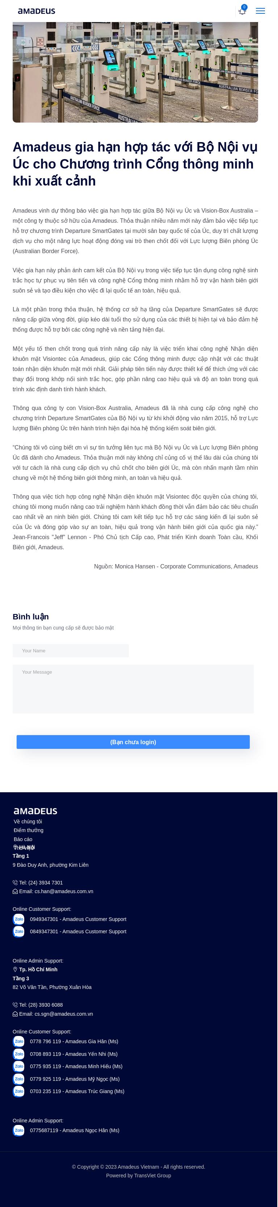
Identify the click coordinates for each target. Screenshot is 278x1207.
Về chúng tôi (28, 821)
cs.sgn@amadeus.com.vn (64, 1014)
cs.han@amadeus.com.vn (64, 891)
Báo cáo (23, 839)
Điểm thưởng (28, 830)
